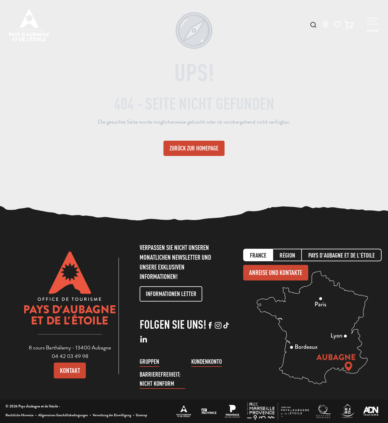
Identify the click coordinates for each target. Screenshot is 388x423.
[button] (313, 25)
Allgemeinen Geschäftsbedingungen (63, 415)
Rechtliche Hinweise (19, 415)
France (258, 255)
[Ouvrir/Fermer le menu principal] (373, 25)
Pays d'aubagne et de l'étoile (341, 255)
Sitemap (141, 415)
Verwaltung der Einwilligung (112, 415)
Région (287, 255)
